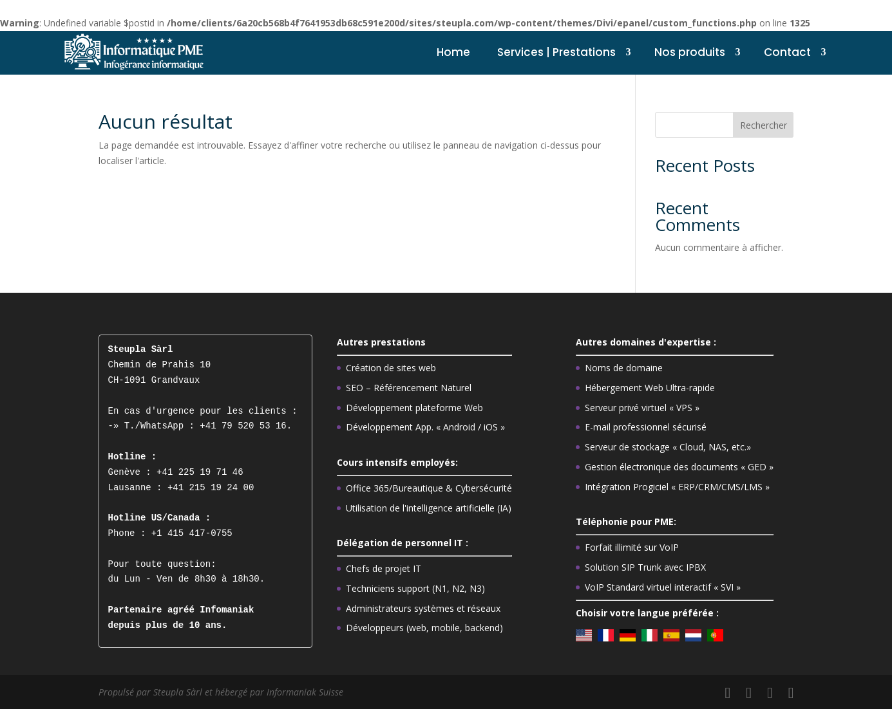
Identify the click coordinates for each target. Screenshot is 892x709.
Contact (787, 52)
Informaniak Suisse (305, 692)
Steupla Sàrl (179, 692)
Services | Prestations (556, 52)
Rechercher (763, 125)
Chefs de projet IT (383, 568)
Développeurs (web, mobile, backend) (424, 628)
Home (453, 52)
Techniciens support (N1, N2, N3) (415, 588)
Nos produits (689, 52)
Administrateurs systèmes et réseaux (423, 608)
